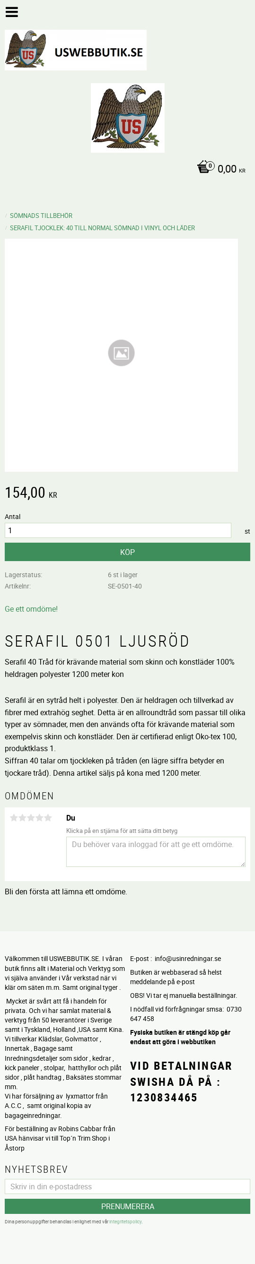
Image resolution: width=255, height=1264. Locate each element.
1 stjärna (13, 818)
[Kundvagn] (125, 169)
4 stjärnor (39, 818)
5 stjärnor (48, 818)
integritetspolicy (125, 1221)
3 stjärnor (30, 818)
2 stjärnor (22, 818)
